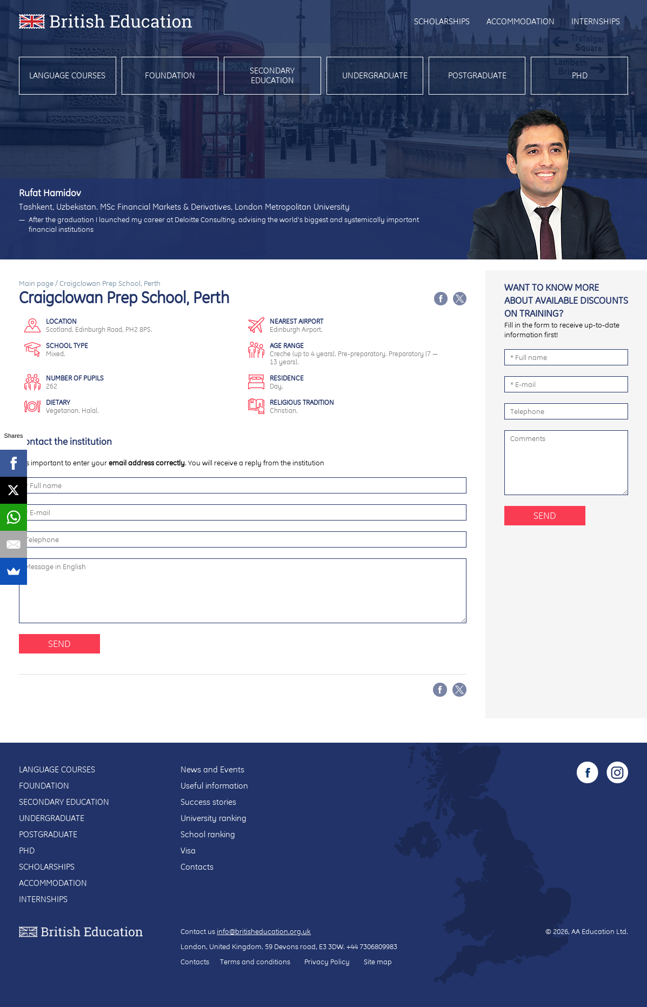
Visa (188, 850)
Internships (595, 21)
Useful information (214, 786)
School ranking (208, 834)
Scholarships (442, 21)
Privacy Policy (327, 961)
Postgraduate (477, 75)
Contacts (197, 867)
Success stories (208, 802)
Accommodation (520, 21)
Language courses (67, 75)
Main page (36, 283)
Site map (378, 961)
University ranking (213, 818)
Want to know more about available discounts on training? (566, 300)
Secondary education (272, 75)
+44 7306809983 (371, 946)
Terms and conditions (255, 961)
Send (59, 643)
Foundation (170, 75)
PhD (580, 75)
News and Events (212, 769)
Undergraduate (375, 75)
